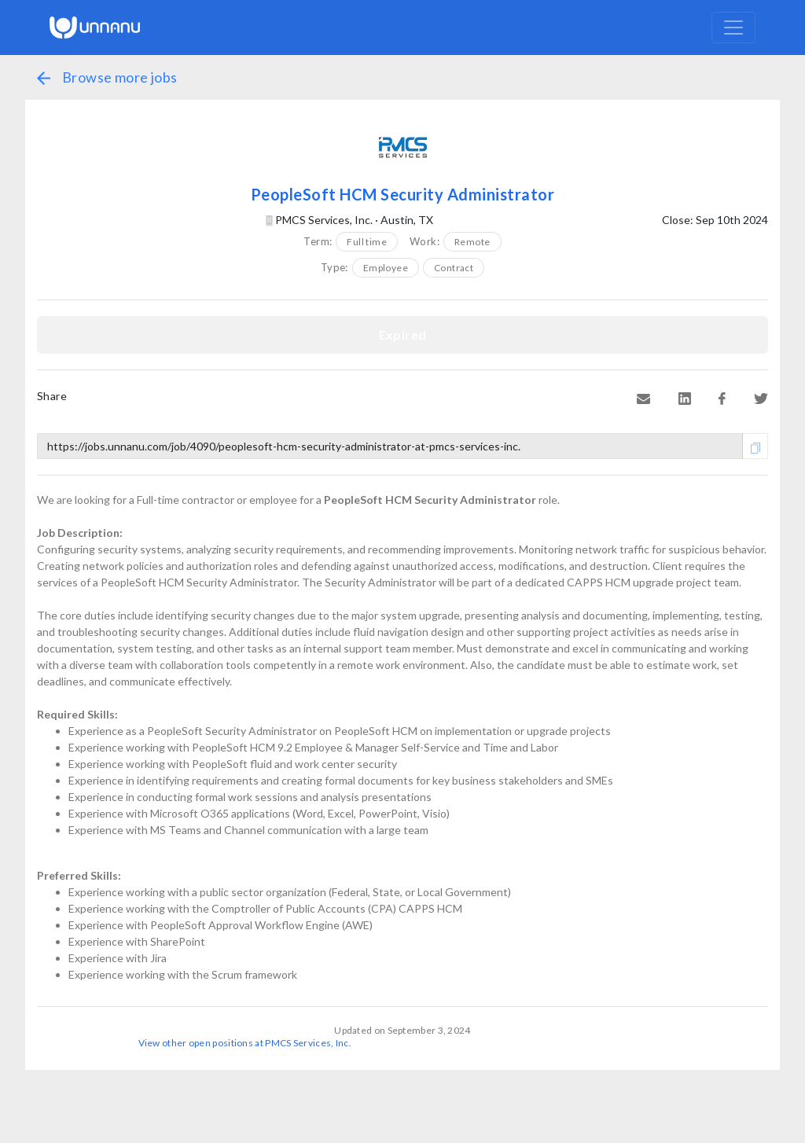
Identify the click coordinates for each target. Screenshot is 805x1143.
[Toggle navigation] (733, 27)
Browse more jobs (107, 77)
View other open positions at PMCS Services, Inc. (244, 1042)
